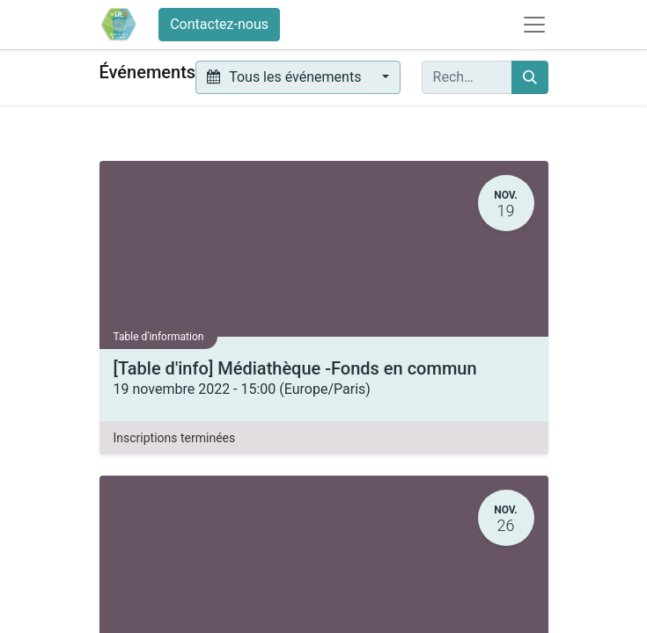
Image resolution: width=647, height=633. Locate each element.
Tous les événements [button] (285, 77)
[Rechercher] (529, 77)
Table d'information (159, 337)
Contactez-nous (219, 24)
